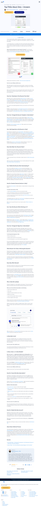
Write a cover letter (10, 388)
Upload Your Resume (19, 12)
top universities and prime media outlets (23, 434)
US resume (29, 230)
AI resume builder (17, 331)
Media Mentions (5, 505)
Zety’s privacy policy (31, 157)
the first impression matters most (16, 124)
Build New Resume (9, 12)
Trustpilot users (17, 362)
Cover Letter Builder (32, 491)
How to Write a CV (24, 495)
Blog (10, 4)
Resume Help (13, 497)
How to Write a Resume (14, 496)
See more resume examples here (25, 80)
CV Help (22, 496)
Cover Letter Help (32, 496)
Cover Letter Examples (33, 493)
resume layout (22, 198)
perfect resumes (23, 98)
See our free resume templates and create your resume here (19, 51)
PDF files (15, 100)
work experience (11, 199)
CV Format (22, 494)
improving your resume (27, 215)
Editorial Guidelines (5, 504)
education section (17, 199)
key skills (22, 199)
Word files (19, 100)
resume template (13, 191)
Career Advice (13, 4)
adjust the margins (20, 177)
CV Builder (22, 491)
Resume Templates (6, 4)
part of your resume (26, 195)
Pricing (4, 502)
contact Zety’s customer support (20, 254)
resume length (16, 219)
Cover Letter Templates (33, 492)
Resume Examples (14, 494)
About (3, 501)
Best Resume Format (14, 495)
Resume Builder (13, 491)
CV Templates (23, 492)
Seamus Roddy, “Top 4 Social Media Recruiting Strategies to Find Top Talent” (19, 445)
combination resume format (28, 111)
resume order (28, 177)
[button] (39, 2)
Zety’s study (22, 174)
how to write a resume (19, 276)
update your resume (18, 168)
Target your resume (10, 391)
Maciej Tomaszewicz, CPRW (14, 9)
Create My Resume (6, 487)
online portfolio (12, 136)
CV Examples (23, 493)
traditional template (19, 119)
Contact (4, 503)
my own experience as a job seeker (17, 381)
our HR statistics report (17, 274)
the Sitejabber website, (21, 363)
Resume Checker (13, 493)
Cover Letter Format (32, 494)
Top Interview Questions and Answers (23, 301)
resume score (14, 396)
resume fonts (14, 177)
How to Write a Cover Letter (34, 495)
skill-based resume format (18, 111)
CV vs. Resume (24, 244)
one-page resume (30, 219)
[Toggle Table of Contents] (20, 37)
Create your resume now (20, 54)
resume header (20, 131)
